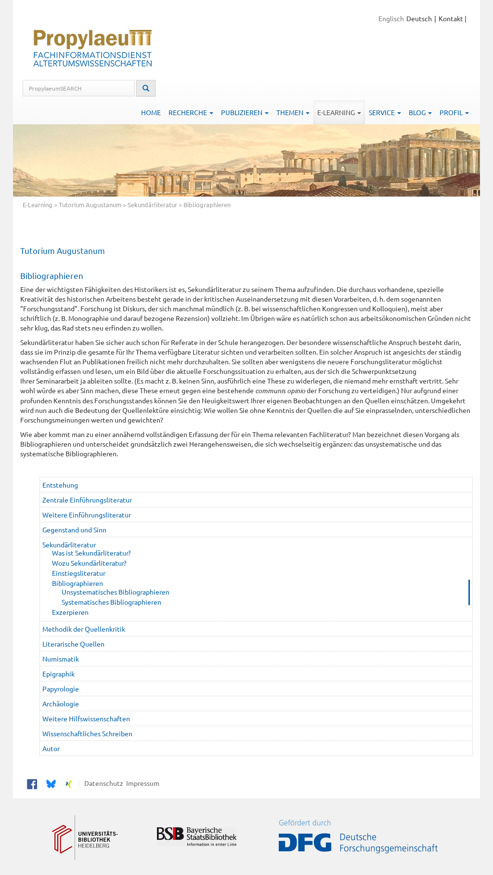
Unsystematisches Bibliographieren (115, 591)
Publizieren (245, 112)
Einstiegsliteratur (78, 573)
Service (385, 112)
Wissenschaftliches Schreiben (87, 733)
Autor (51, 748)
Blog (420, 112)
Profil (454, 112)
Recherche (191, 112)
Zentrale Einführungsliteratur (87, 499)
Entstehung (60, 484)
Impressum (141, 782)
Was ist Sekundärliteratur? (91, 552)
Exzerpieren (70, 612)
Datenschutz (102, 782)
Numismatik (60, 658)
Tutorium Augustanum (90, 204)
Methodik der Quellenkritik (83, 628)
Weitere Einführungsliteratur (86, 514)
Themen (293, 112)
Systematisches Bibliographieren (111, 601)
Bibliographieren (77, 583)
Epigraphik (58, 673)
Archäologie (60, 703)
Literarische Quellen (73, 643)
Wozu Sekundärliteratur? (89, 562)
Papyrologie (60, 688)
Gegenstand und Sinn (74, 529)
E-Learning (339, 112)
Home (151, 112)
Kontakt (451, 18)
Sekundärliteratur (152, 204)
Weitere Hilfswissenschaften (86, 718)
